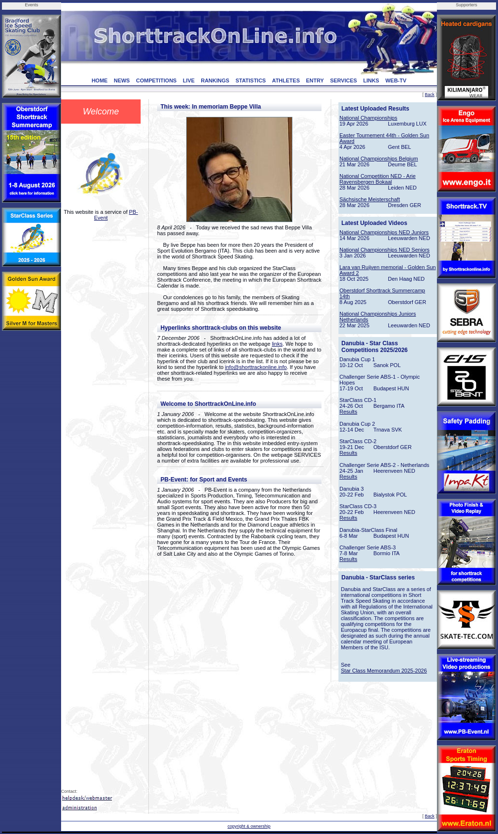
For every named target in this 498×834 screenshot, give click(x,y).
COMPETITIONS (156, 80)
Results (348, 412)
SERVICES (343, 80)
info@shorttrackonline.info (256, 367)
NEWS (122, 80)
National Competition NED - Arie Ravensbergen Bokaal (377, 179)
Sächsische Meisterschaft (369, 199)
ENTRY (315, 80)
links (277, 344)
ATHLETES (286, 80)
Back (429, 94)
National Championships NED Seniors (384, 250)
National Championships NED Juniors (384, 232)
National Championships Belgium (378, 158)
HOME (100, 80)
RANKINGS (215, 80)
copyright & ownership (249, 826)
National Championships (368, 118)
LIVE (188, 80)
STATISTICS (251, 80)
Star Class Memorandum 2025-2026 (384, 671)
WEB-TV (396, 80)
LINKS (371, 80)
